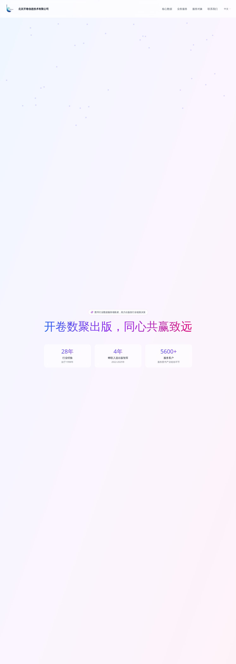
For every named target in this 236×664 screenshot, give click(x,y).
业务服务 (182, 9)
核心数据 (167, 9)
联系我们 (213, 9)
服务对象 (197, 9)
